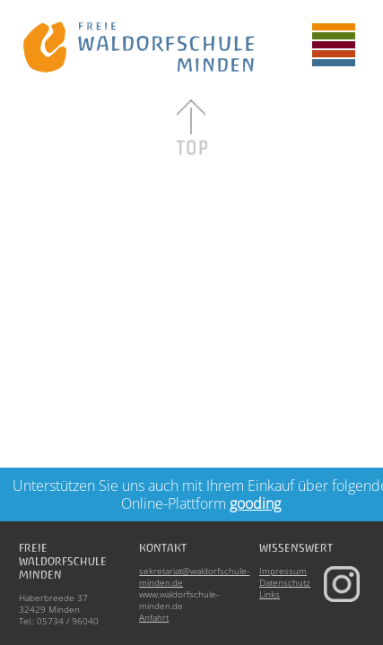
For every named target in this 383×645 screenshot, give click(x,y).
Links (269, 594)
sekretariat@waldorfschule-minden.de (194, 576)
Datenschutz (284, 582)
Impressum (283, 570)
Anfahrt (154, 617)
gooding (255, 503)
